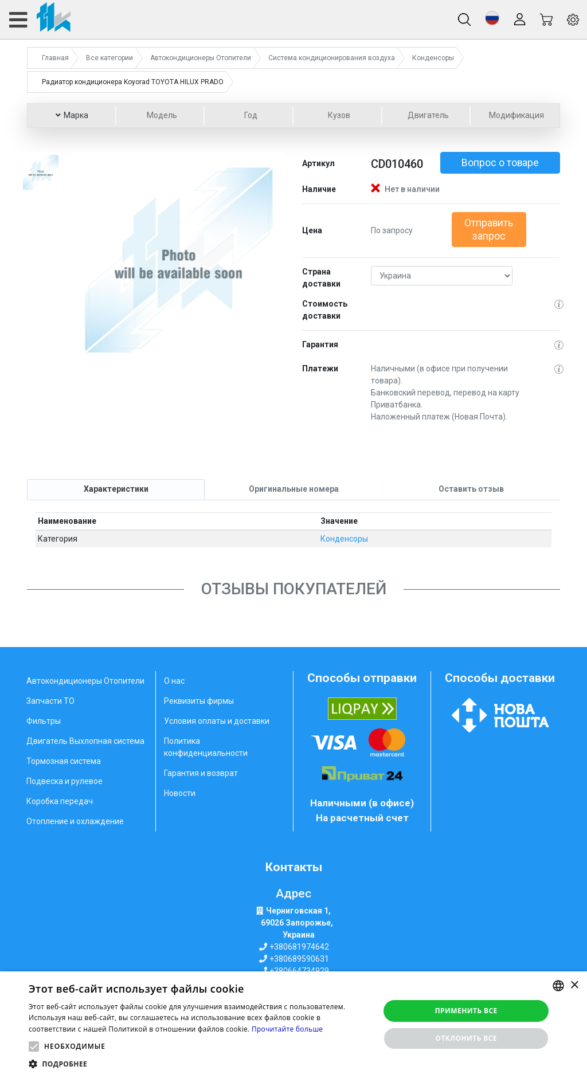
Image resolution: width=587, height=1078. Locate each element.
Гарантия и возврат (201, 773)
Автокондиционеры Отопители (85, 680)
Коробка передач (59, 801)
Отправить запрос (488, 229)
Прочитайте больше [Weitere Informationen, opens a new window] (287, 1029)
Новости (179, 793)
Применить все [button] (466, 1011)
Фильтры (43, 721)
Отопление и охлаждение (75, 821)
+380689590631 (299, 958)
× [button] (574, 985)
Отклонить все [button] (465, 1038)
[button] (492, 18)
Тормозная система (63, 761)
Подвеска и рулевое (64, 781)
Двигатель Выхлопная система (85, 741)
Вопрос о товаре (500, 162)
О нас (174, 680)
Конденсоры (344, 538)
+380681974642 (299, 946)
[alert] (293, 1024)
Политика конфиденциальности (206, 747)
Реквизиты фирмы (199, 700)
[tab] (116, 489)
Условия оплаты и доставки (216, 721)
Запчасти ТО (50, 700)
